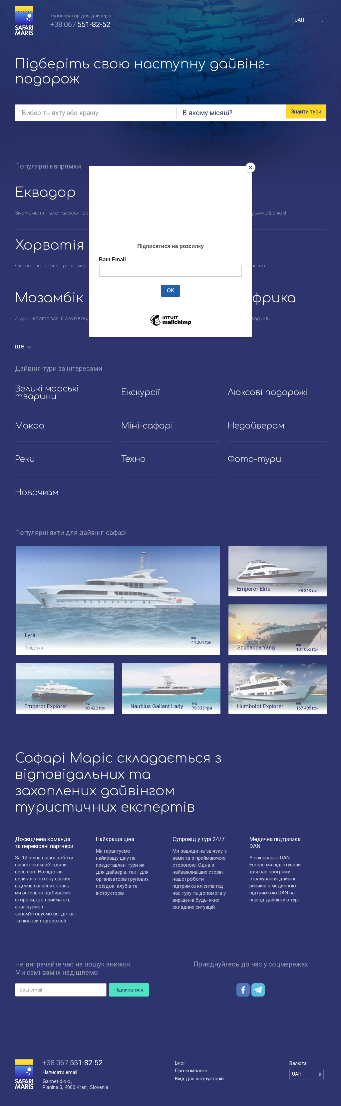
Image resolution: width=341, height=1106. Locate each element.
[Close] (250, 168)
